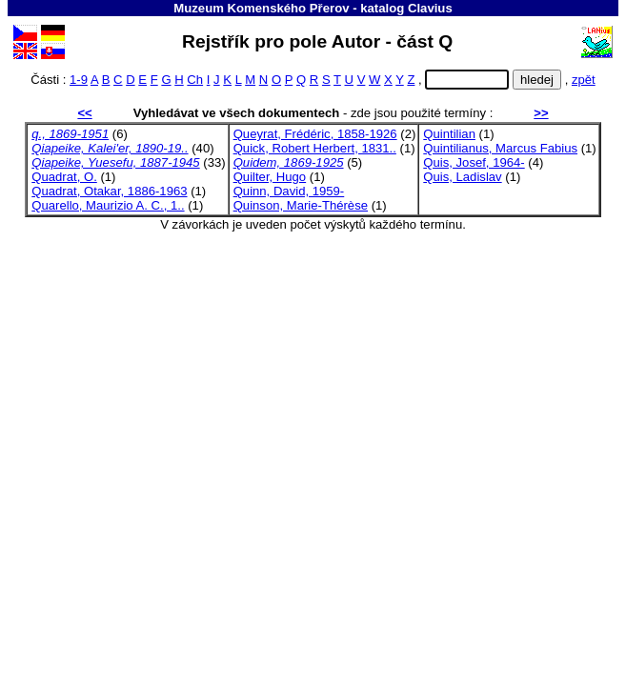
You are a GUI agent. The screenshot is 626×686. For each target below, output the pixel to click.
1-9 (79, 79)
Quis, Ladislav (462, 177)
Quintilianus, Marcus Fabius (500, 148)
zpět (584, 79)
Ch (195, 79)
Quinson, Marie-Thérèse (300, 205)
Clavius (430, 8)
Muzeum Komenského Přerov (261, 8)
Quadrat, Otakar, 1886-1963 (109, 191)
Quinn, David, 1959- (289, 191)
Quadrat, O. (64, 177)
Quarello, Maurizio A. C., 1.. (107, 205)
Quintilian (449, 134)
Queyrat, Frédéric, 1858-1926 (315, 134)
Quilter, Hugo (270, 177)
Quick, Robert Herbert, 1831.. (314, 148)
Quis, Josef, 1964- (473, 162)
